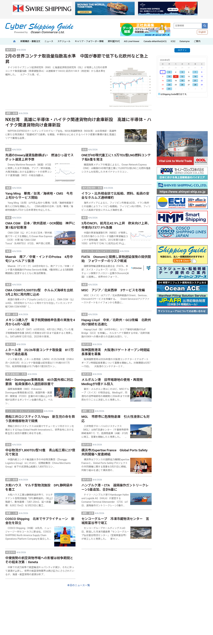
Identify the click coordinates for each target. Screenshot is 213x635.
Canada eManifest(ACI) (155, 41)
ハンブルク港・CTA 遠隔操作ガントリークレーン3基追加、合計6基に (115, 487)
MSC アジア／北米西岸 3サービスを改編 (113, 290)
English (202, 32)
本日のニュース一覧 (78, 585)
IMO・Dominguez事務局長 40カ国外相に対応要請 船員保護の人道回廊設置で (39, 382)
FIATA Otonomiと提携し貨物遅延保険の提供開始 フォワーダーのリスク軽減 (116, 259)
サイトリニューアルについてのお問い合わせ (182, 311)
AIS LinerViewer (131, 41)
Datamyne (185, 41)
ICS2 (173, 41)
